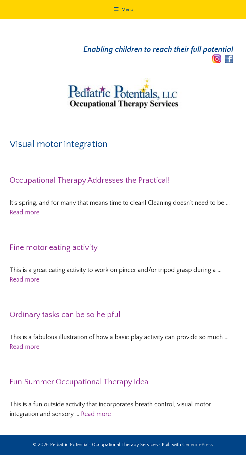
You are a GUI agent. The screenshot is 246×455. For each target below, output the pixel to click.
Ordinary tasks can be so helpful (65, 314)
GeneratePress (197, 444)
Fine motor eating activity (54, 247)
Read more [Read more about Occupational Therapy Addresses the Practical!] (24, 212)
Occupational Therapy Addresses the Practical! (90, 180)
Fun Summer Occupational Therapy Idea (79, 382)
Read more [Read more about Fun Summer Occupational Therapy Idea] (96, 414)
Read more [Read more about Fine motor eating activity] (24, 279)
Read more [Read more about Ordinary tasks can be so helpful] (24, 346)
